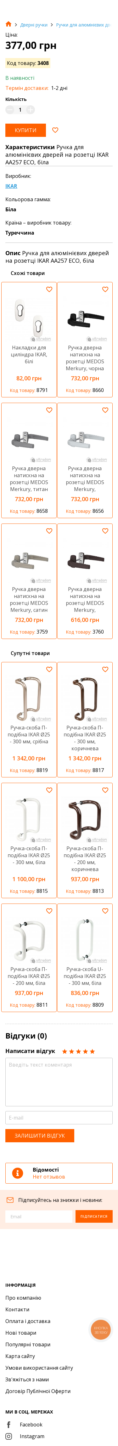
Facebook (23, 1424)
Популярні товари (27, 1344)
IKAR (11, 186)
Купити (26, 130)
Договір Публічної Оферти (37, 1391)
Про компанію (23, 1297)
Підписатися (94, 1216)
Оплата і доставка (27, 1321)
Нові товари (20, 1332)
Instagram (24, 1436)
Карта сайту (20, 1356)
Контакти (17, 1309)
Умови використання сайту (39, 1367)
